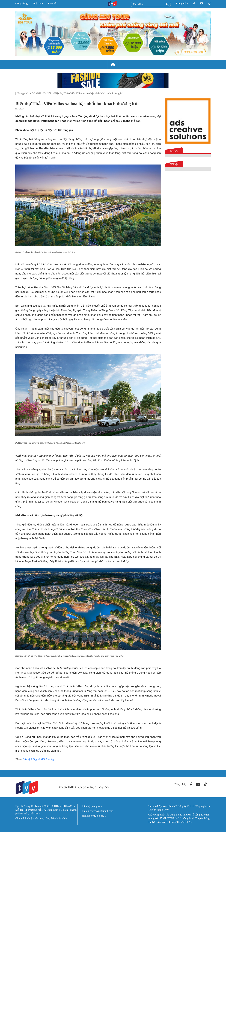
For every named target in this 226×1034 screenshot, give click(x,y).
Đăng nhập (182, 3)
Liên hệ (52, 3)
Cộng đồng (21, 3)
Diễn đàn (38, 3)
